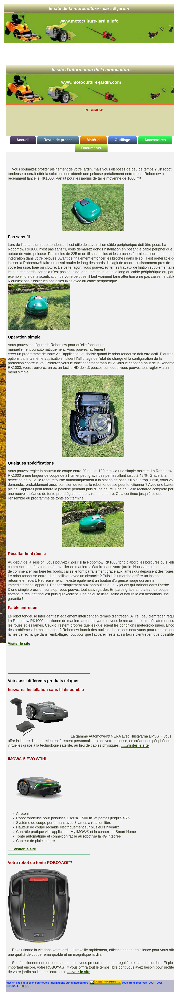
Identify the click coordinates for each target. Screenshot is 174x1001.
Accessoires (155, 140)
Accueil (23, 140)
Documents (91, 148)
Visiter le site (19, 643)
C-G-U (25, 986)
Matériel (94, 140)
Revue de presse (58, 140)
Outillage (122, 140)
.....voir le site (78, 972)
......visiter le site (135, 745)
